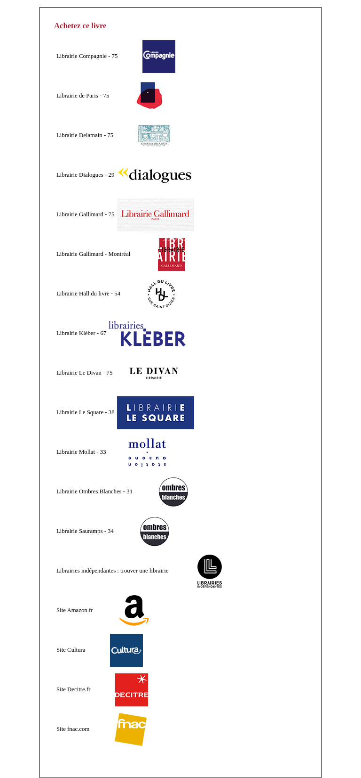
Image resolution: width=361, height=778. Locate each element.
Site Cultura (71, 650)
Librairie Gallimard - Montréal (93, 254)
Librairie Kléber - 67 (81, 333)
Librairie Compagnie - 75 (87, 56)
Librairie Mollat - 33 (81, 452)
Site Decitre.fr (73, 689)
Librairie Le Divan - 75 (84, 372)
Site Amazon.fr (74, 610)
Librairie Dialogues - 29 (85, 175)
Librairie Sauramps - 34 (85, 531)
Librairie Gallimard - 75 (85, 214)
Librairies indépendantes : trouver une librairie (112, 570)
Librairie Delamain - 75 (84, 135)
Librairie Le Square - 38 (85, 412)
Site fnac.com (72, 729)
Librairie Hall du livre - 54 (88, 293)
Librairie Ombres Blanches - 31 (94, 491)
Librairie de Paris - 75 (82, 95)
